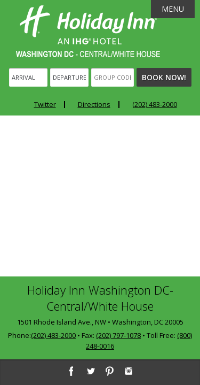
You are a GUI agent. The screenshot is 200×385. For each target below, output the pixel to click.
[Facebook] (70, 371)
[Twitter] (90, 371)
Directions (94, 104)
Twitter (45, 104)
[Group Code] (112, 77)
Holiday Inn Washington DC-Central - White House (88, 31)
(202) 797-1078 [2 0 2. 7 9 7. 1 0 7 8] (118, 335)
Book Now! (164, 77)
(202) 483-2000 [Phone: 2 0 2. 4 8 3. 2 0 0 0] (154, 104)
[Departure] (69, 77)
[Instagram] (128, 371)
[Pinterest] (109, 371)
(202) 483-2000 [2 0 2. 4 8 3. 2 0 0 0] (53, 335)
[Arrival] (28, 77)
